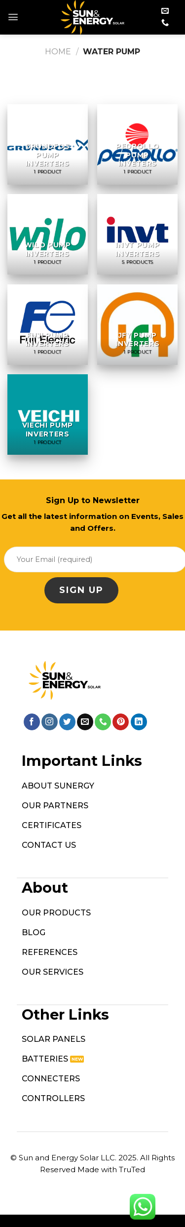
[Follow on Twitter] (67, 721)
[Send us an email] (165, 11)
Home (58, 51)
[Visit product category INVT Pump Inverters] (137, 234)
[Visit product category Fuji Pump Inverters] (47, 324)
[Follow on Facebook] (32, 721)
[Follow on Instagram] (49, 721)
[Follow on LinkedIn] (139, 721)
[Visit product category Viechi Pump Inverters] (47, 414)
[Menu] (13, 17)
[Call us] (165, 23)
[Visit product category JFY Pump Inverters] (137, 324)
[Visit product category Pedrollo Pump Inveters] (137, 144)
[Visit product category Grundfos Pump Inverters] (47, 144)
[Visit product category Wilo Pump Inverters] (47, 234)
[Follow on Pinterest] (120, 721)
